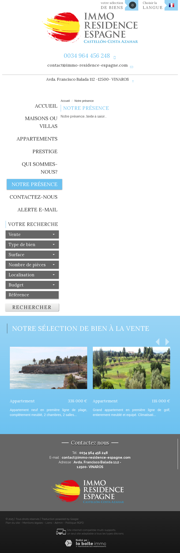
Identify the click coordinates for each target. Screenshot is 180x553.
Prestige (44, 151)
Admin (59, 522)
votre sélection (112, 5)
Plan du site (13, 522)
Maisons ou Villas (41, 122)
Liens (48, 522)
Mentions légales (32, 522)
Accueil (46, 106)
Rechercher (32, 307)
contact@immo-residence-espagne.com (87, 65)
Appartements (37, 138)
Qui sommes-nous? (39, 168)
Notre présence (34, 184)
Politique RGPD (74, 522)
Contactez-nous (33, 197)
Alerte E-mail (37, 209)
